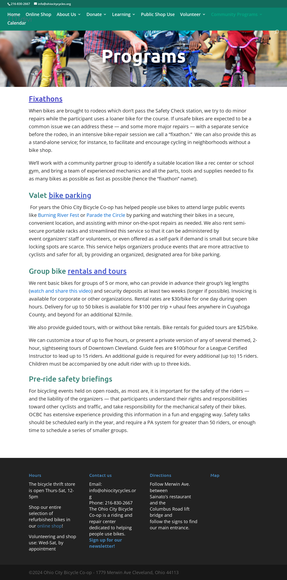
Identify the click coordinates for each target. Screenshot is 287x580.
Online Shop (38, 15)
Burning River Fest (58, 215)
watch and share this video (60, 291)
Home (13, 15)
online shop (49, 526)
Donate (94, 15)
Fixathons (46, 98)
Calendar (16, 23)
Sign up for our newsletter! (105, 543)
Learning (121, 15)
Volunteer (190, 15)
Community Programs (234, 15)
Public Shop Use (158, 15)
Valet (60, 195)
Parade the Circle (105, 215)
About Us (66, 15)
